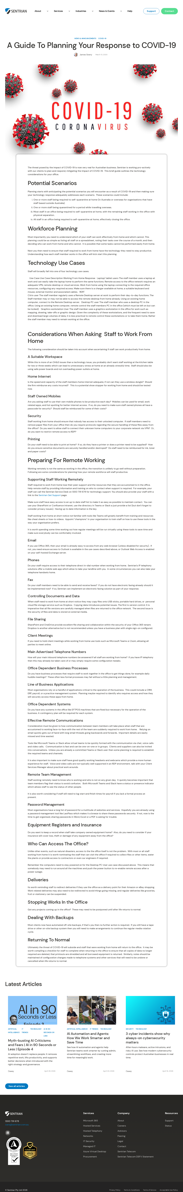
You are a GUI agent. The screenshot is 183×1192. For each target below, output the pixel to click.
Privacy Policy (114, 1190)
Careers (122, 1125)
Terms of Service (149, 1190)
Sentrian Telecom (127, 1151)
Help (129, 11)
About (121, 1120)
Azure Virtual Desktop (94, 1151)
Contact (169, 11)
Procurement (90, 1156)
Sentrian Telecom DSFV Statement (136, 1156)
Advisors (122, 1130)
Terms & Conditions (132, 1190)
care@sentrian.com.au (17, 1124)
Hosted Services (91, 1125)
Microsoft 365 (90, 1120)
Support (151, 11)
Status (168, 1125)
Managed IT (89, 1146)
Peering (121, 1136)
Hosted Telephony (92, 1130)
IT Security (88, 1141)
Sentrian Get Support (50, 495)
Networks (88, 1136)
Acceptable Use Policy (169, 1190)
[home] (16, 11)
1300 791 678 (12, 1121)
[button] (41, 11)
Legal (120, 1141)
